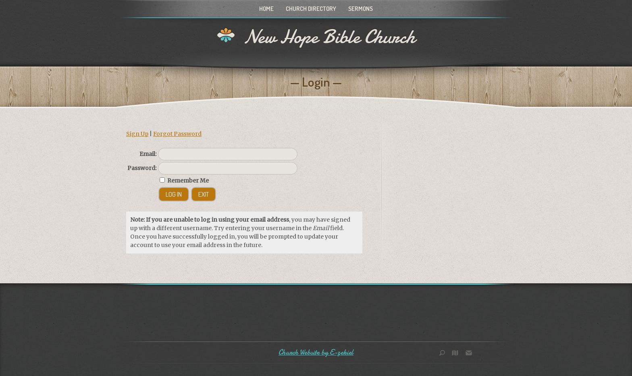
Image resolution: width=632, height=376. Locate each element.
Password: (141, 168)
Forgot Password (177, 133)
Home (266, 8)
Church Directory (311, 8)
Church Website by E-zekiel (316, 352)
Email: (147, 154)
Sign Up (137, 133)
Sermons (360, 8)
